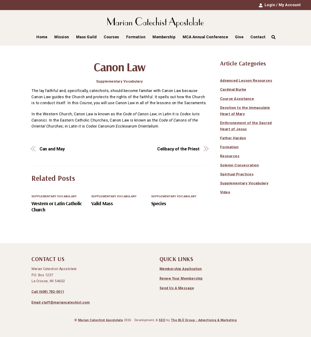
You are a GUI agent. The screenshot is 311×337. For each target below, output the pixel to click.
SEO (162, 320)
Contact (258, 37)
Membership (164, 37)
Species (158, 203)
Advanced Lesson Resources (246, 80)
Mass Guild (86, 37)
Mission (61, 37)
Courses (111, 37)
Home (41, 37)
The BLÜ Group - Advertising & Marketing (204, 320)
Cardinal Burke (233, 89)
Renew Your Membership (181, 278)
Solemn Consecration (239, 165)
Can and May (52, 148)
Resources (230, 156)
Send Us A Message (177, 288)
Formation (136, 37)
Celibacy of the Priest (178, 148)
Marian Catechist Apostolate (100, 320)
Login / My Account (280, 4)
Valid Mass (102, 203)
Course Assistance (237, 98)
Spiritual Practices (237, 174)
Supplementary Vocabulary (119, 81)
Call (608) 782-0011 (47, 292)
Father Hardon (233, 138)
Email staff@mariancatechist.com (60, 302)
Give (239, 37)
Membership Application (181, 269)
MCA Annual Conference (205, 37)
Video (225, 192)
